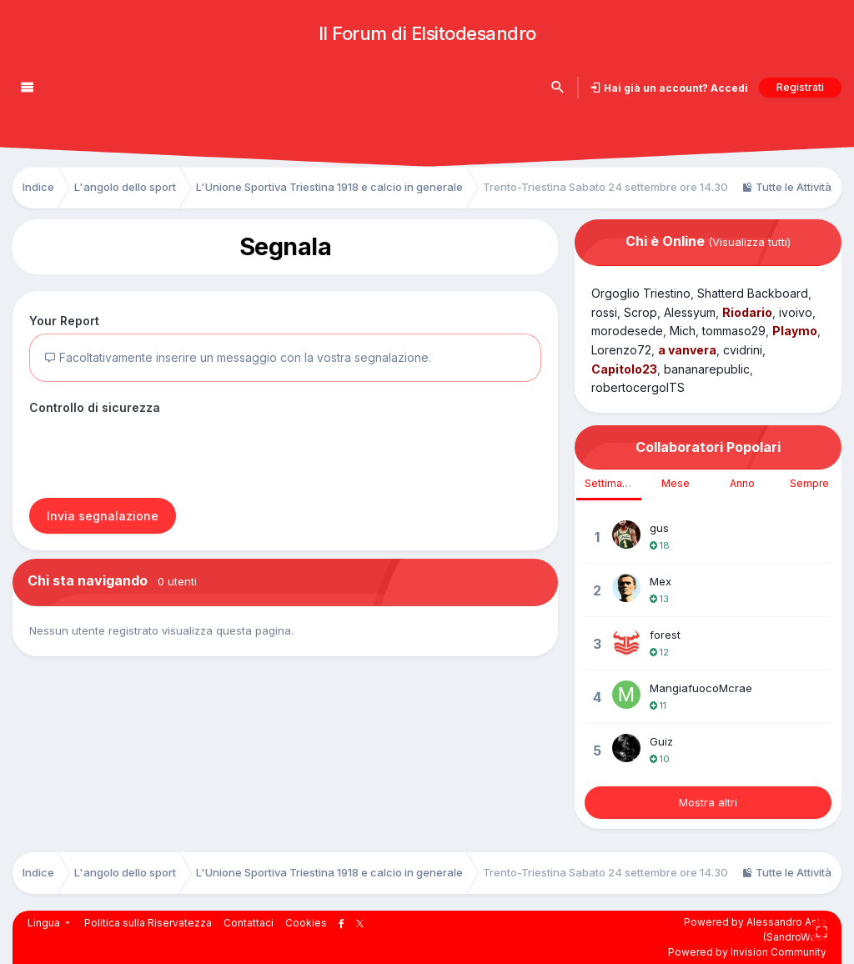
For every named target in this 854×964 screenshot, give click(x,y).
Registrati (800, 87)
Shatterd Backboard (752, 293)
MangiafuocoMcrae (701, 688)
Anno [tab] (742, 483)
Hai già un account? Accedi (674, 88)
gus (659, 528)
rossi (604, 312)
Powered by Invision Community (747, 952)
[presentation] (156, 452)
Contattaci (249, 922)
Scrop (640, 312)
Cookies (306, 922)
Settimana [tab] (609, 483)
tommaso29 (734, 331)
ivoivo (795, 312)
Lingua (50, 922)
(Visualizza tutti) (749, 242)
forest (665, 634)
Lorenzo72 (621, 350)
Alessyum (690, 312)
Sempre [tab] (809, 483)
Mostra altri (708, 802)
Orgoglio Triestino (641, 293)
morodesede (627, 331)
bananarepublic (707, 369)
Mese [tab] (675, 483)
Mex (660, 581)
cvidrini (742, 350)
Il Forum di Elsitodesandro (427, 33)
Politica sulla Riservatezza (148, 922)
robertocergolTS (638, 387)
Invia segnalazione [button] (102, 516)
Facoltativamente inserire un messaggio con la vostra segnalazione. (237, 357)
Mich (683, 331)
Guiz (661, 741)
